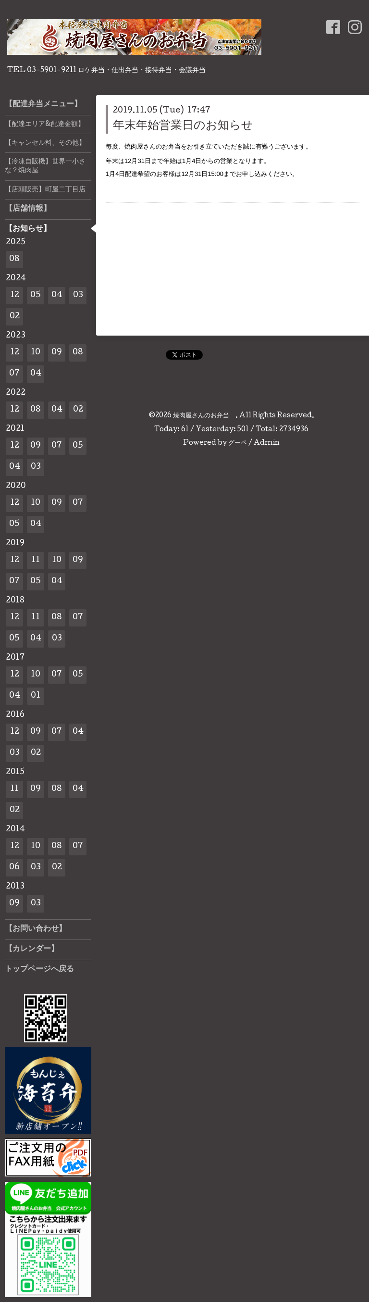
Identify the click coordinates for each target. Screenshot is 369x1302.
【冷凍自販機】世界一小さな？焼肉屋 (45, 166)
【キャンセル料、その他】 (45, 143)
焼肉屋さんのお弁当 (204, 416)
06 (14, 868)
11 (35, 560)
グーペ (237, 443)
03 (78, 295)
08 (14, 259)
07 (14, 374)
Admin (267, 443)
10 (35, 353)
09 (56, 353)
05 (35, 295)
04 (56, 295)
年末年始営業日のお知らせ (183, 126)
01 (35, 696)
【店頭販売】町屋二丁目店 (45, 190)
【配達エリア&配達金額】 (45, 124)
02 (15, 317)
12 (14, 295)
